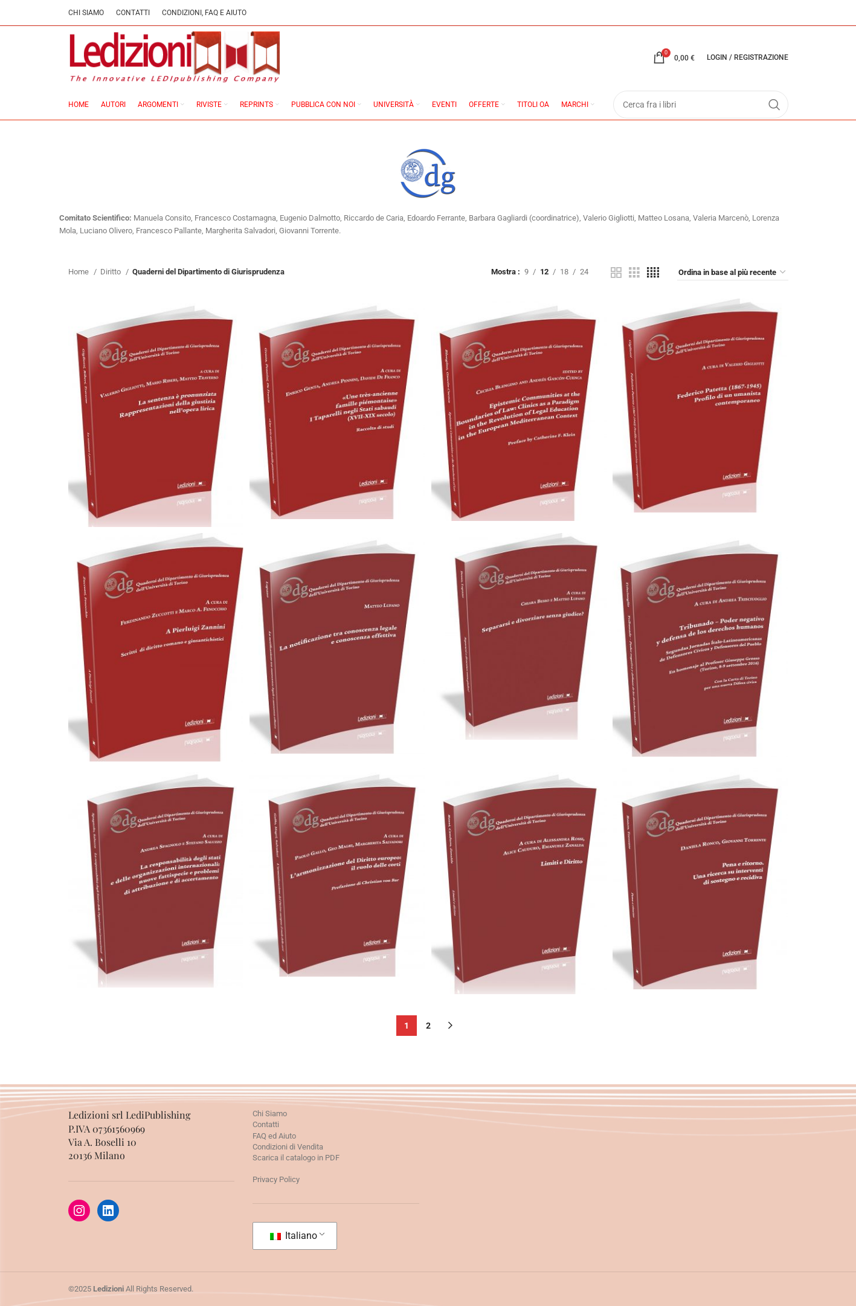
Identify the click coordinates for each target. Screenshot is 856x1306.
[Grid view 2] (616, 272)
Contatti (266, 1124)
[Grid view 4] (653, 272)
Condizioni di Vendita (288, 1146)
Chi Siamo (270, 1113)
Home (79, 271)
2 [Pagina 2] (428, 1025)
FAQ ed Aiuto (274, 1135)
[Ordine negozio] (732, 273)
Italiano (293, 1235)
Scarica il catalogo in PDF (296, 1157)
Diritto (111, 271)
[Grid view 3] (634, 272)
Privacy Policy (276, 1179)
